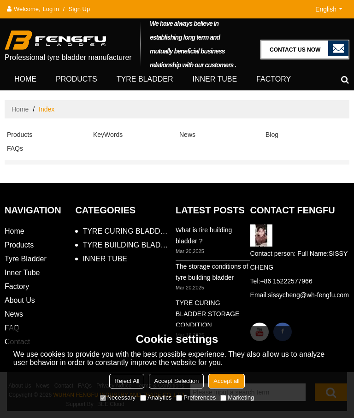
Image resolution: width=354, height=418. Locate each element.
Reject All (126, 380)
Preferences (196, 397)
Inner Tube (214, 79)
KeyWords (108, 134)
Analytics (155, 397)
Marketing (237, 397)
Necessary (118, 397)
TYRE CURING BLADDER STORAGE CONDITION (207, 314)
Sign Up (79, 9)
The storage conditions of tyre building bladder (212, 272)
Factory (273, 79)
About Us (20, 300)
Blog (272, 134)
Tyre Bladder (145, 79)
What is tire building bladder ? (204, 235)
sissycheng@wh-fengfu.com (308, 295)
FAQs (15, 148)
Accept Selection (176, 380)
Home (25, 79)
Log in (51, 9)
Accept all (226, 380)
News (187, 134)
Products (76, 79)
